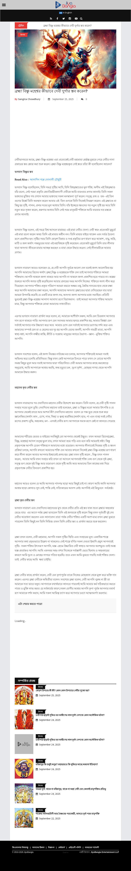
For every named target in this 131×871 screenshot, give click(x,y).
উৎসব (22, 34)
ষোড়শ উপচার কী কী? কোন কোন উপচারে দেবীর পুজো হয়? (62, 690)
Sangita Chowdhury (27, 99)
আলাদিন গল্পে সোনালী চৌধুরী (45, 179)
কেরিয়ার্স (61, 847)
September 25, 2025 (61, 99)
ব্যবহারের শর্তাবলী (92, 847)
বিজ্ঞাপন (51, 847)
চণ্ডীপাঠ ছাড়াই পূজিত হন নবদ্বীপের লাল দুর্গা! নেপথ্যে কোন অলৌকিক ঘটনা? (70, 715)
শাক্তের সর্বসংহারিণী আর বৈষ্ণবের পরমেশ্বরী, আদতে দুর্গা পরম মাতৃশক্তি (67, 813)
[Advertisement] (65, 131)
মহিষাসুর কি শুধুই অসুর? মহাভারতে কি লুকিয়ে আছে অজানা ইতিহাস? (67, 764)
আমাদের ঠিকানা (38, 847)
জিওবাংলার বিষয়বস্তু (20, 847)
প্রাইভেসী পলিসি (75, 847)
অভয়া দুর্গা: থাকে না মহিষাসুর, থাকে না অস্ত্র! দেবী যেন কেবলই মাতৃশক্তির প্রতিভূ (71, 789)
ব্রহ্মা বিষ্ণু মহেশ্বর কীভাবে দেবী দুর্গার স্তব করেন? (67, 25)
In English (65, 12)
